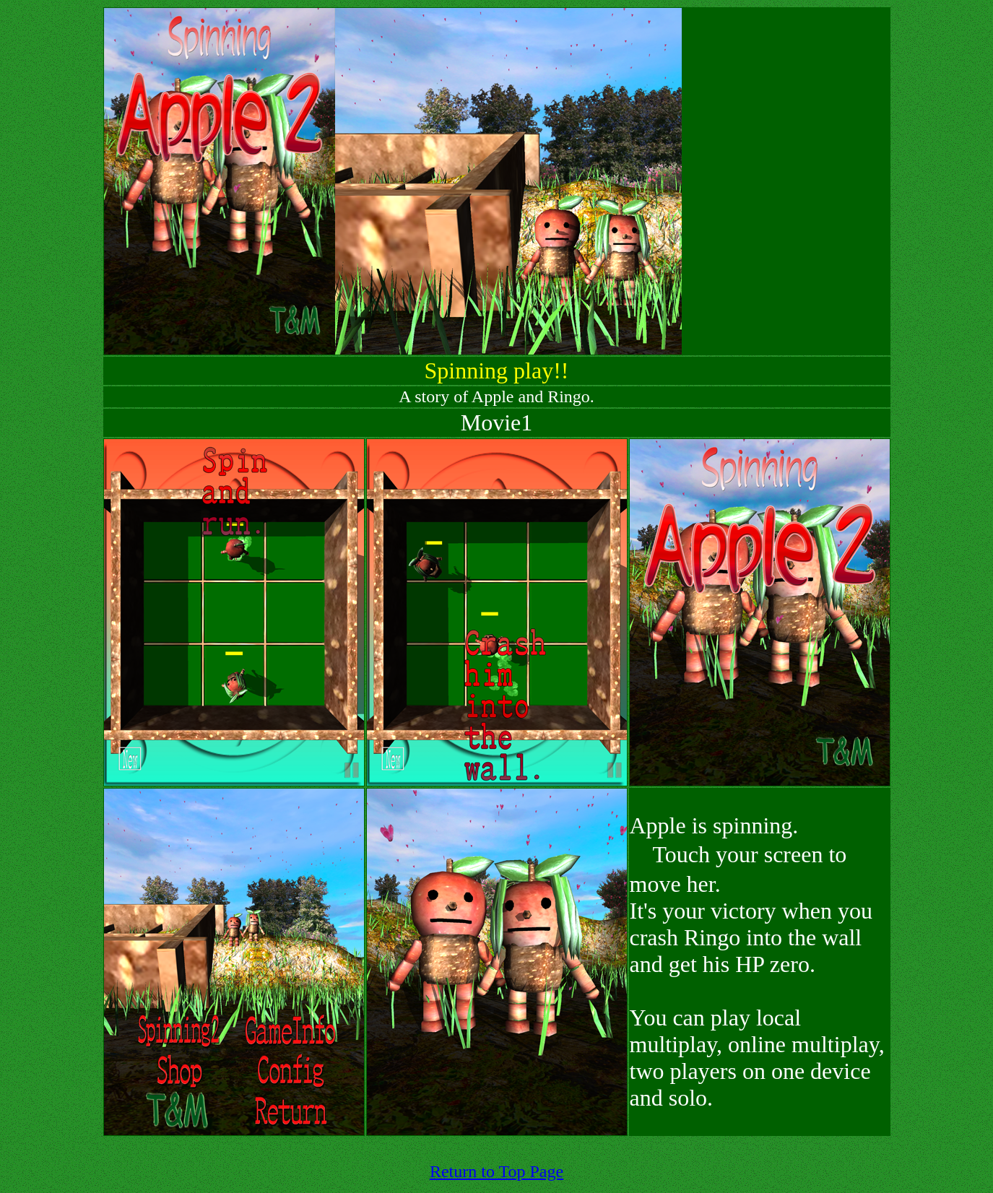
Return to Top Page (496, 1171)
